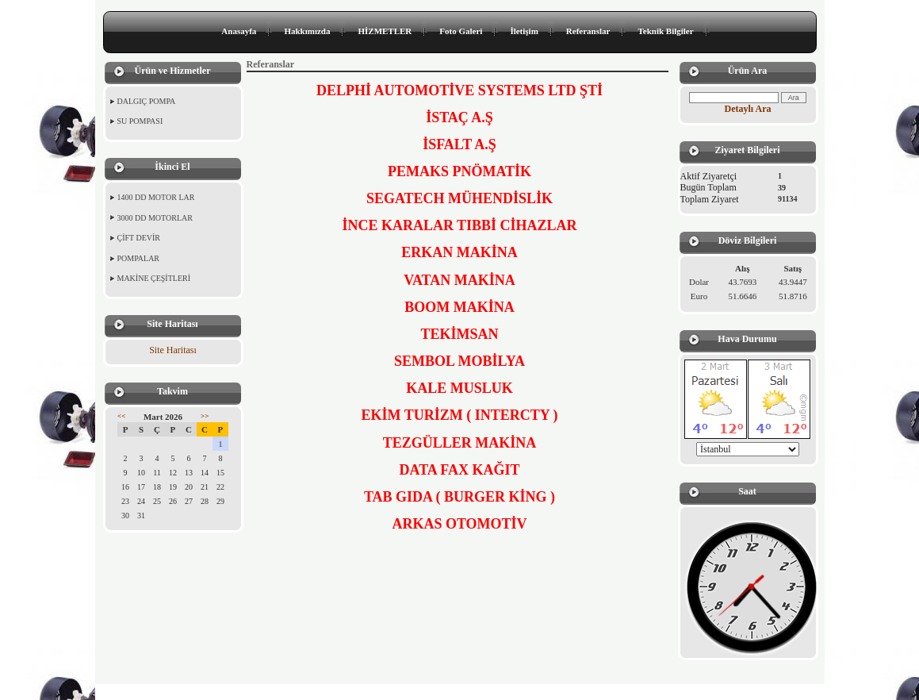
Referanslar (588, 31)
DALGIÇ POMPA (146, 101)
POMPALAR (138, 258)
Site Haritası (173, 350)
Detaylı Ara (748, 108)
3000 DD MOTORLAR (155, 217)
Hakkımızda (307, 31)
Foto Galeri (460, 31)
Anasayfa (238, 31)
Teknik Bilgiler (665, 31)
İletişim (524, 31)
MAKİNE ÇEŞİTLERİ (154, 278)
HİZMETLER (385, 31)
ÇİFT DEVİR (139, 237)
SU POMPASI (140, 121)
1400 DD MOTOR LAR (156, 197)
